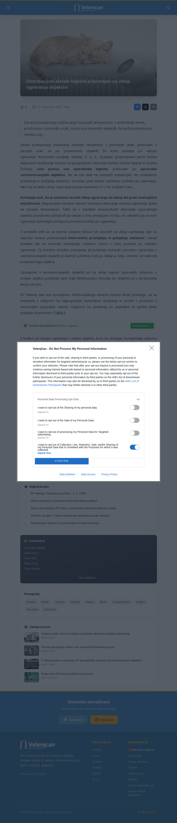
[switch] (134, 407)
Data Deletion (67, 474)
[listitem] (88, 399)
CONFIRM (62, 461)
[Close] (152, 349)
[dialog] (88, 411)
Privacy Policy (109, 474)
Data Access (88, 474)
